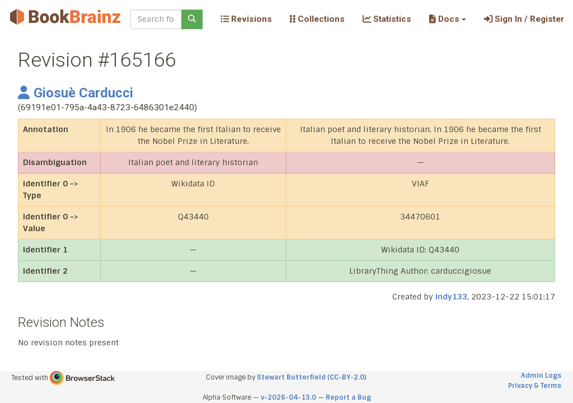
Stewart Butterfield (291, 377)
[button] (447, 19)
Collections (317, 19)
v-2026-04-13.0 (288, 397)
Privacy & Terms (534, 385)
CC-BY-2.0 (347, 377)
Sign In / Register (524, 19)
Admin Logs (541, 375)
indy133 (451, 297)
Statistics (387, 19)
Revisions (246, 19)
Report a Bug (348, 397)
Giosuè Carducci (75, 93)
